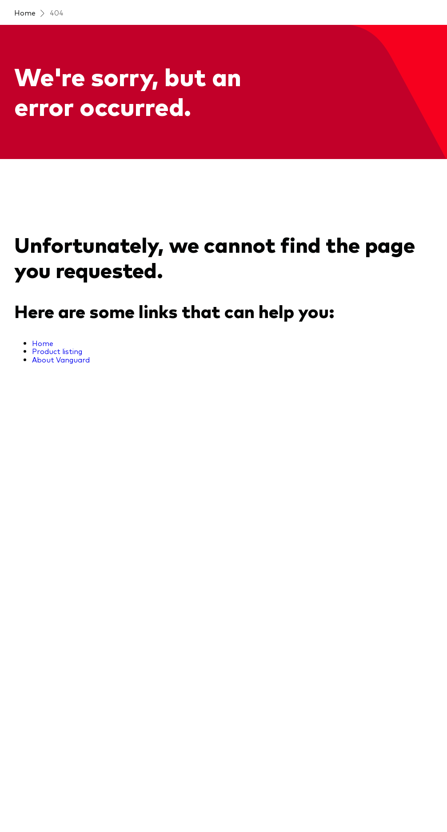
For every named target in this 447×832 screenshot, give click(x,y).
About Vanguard (61, 359)
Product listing (57, 351)
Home (25, 12)
